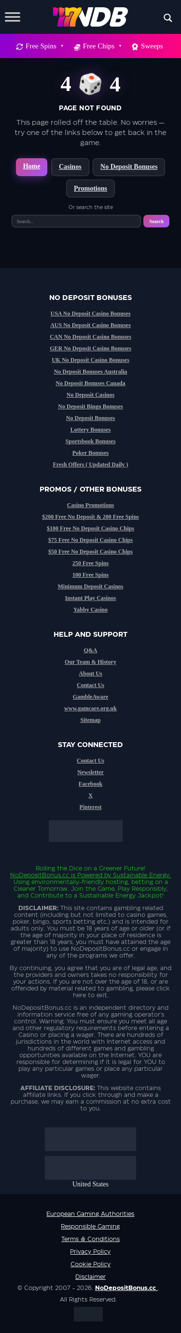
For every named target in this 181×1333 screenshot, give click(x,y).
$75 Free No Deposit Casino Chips (90, 540)
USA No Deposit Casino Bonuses (90, 313)
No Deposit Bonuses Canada (90, 383)
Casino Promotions (90, 505)
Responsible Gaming (90, 1226)
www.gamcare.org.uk (90, 708)
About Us (90, 673)
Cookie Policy (90, 1264)
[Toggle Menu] (12, 16)
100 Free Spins (90, 574)
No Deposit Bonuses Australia (90, 371)
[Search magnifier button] (168, 18)
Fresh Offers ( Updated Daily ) (90, 464)
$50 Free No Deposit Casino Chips (90, 551)
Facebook (90, 783)
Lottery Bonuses (90, 429)
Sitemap (91, 720)
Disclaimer (90, 1277)
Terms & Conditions (90, 1239)
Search (157, 221)
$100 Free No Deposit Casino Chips (90, 528)
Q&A (90, 650)
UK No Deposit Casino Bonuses (90, 360)
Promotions (90, 188)
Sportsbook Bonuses (91, 441)
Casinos (70, 166)
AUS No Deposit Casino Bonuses (90, 325)
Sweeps (152, 46)
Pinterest (91, 807)
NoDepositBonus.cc (39, 875)
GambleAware (91, 696)
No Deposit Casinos (90, 394)
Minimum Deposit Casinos (90, 586)
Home (32, 166)
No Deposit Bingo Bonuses (90, 406)
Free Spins (44, 46)
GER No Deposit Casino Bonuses (90, 348)
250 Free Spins (90, 563)
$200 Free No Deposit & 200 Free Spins (90, 516)
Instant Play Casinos (90, 598)
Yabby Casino (90, 609)
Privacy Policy (90, 1252)
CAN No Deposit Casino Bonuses (90, 336)
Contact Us (90, 685)
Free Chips (102, 46)
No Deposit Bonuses (128, 166)
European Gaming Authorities (90, 1214)
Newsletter (90, 772)
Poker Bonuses (90, 452)
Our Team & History (90, 662)
